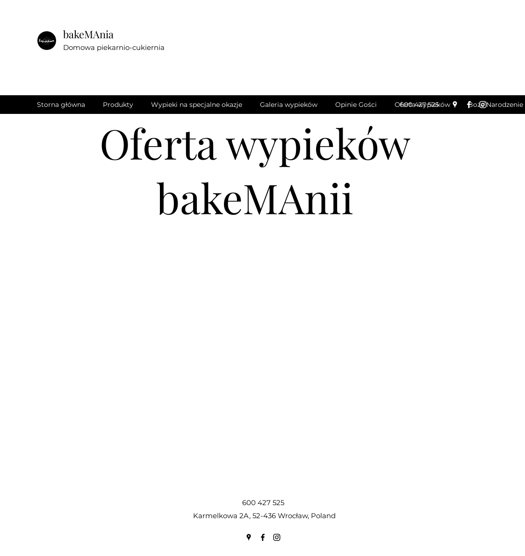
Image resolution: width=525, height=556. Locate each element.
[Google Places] (455, 104)
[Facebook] (469, 104)
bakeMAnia (88, 34)
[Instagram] (483, 104)
